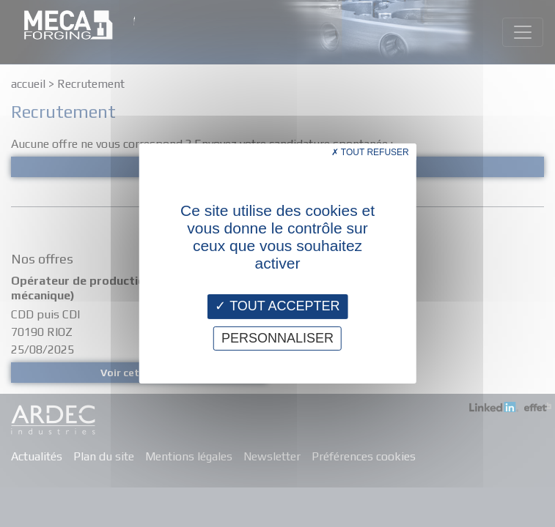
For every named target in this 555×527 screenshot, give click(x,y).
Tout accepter (277, 306)
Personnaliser (277, 338)
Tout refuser (370, 152)
